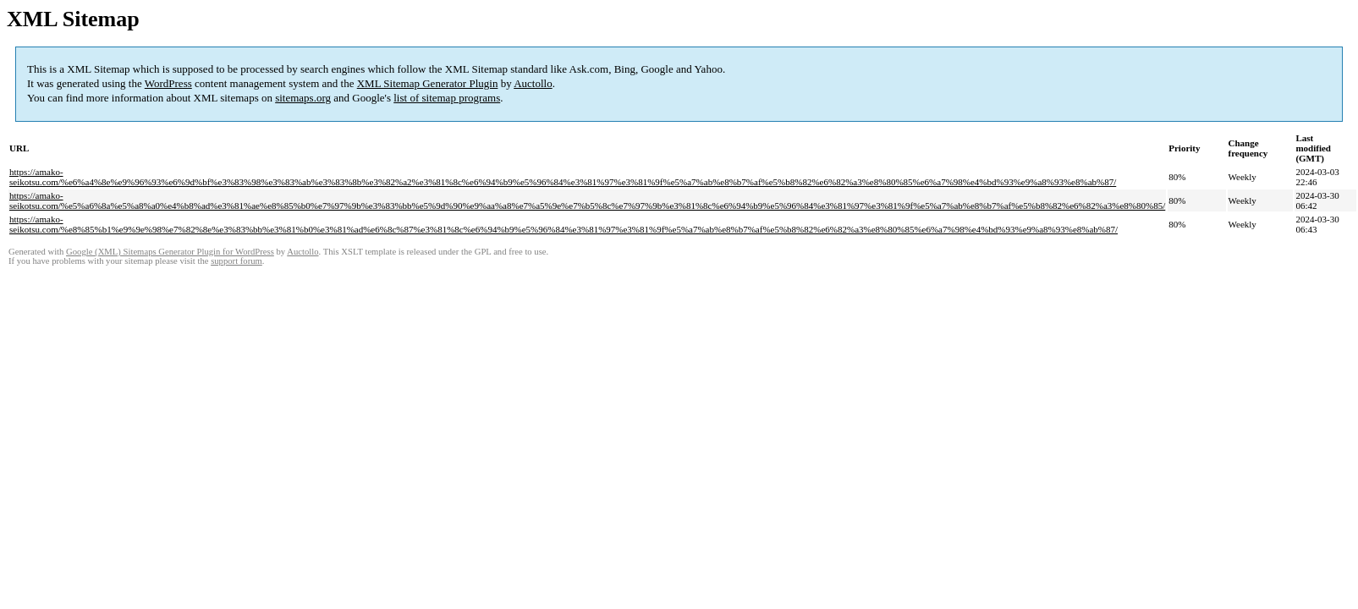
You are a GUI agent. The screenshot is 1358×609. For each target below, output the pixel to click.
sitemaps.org (303, 97)
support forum (236, 261)
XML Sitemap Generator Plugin (427, 83)
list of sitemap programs (446, 97)
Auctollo (533, 83)
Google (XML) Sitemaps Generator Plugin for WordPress (170, 251)
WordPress (168, 83)
